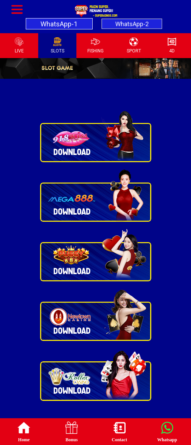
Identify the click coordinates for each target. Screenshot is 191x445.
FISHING (95, 45)
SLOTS (57, 45)
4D (172, 45)
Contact (119, 431)
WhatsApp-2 (132, 23)
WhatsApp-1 (59, 24)
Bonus (71, 431)
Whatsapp (167, 431)
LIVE (19, 45)
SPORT (134, 45)
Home (23, 431)
